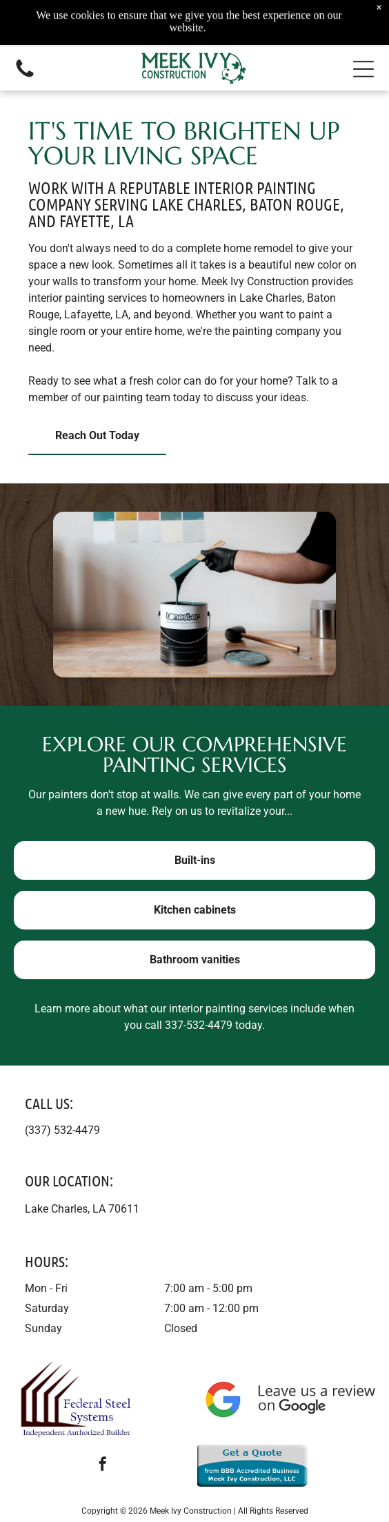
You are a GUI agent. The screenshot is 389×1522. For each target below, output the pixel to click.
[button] (363, 69)
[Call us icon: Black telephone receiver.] (25, 76)
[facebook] (102, 1466)
